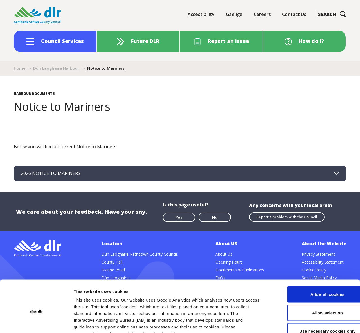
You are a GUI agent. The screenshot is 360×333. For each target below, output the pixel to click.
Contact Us (294, 14)
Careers (262, 14)
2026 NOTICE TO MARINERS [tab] (50, 173)
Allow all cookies (313, 259)
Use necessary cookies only (313, 296)
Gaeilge (234, 14)
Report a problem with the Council (286, 216)
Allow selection (313, 277)
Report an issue (228, 41)
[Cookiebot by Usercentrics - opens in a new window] (36, 322)
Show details (295, 322)
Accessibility (201, 14)
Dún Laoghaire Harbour (56, 68)
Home (19, 68)
